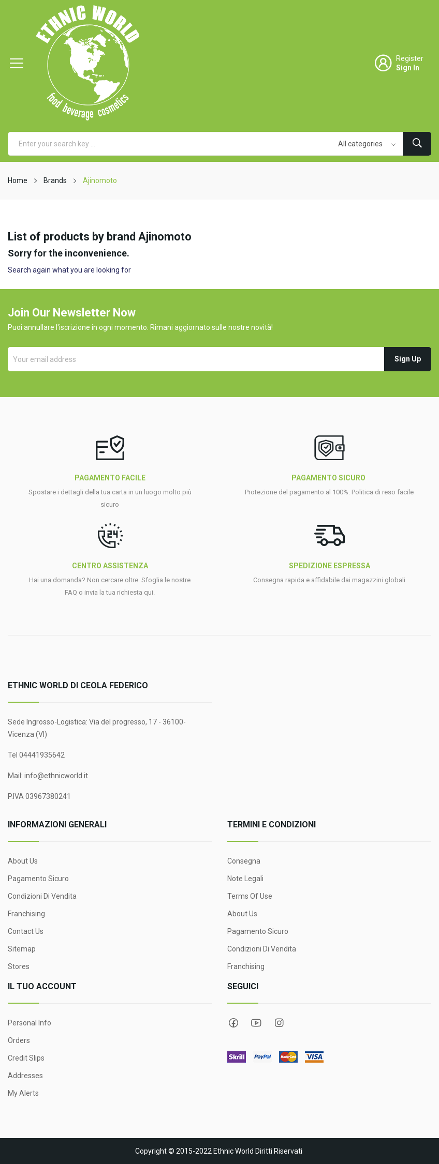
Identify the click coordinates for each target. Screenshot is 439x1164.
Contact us (25, 931)
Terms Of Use (249, 896)
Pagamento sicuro (38, 878)
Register (409, 58)
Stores (19, 966)
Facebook (233, 1023)
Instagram (279, 1023)
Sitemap (22, 949)
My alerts (23, 1093)
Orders (19, 1040)
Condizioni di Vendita (42, 896)
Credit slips (26, 1058)
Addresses (25, 1075)
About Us (23, 861)
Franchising (26, 914)
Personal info (29, 1023)
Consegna (243, 861)
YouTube (256, 1023)
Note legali (245, 878)
